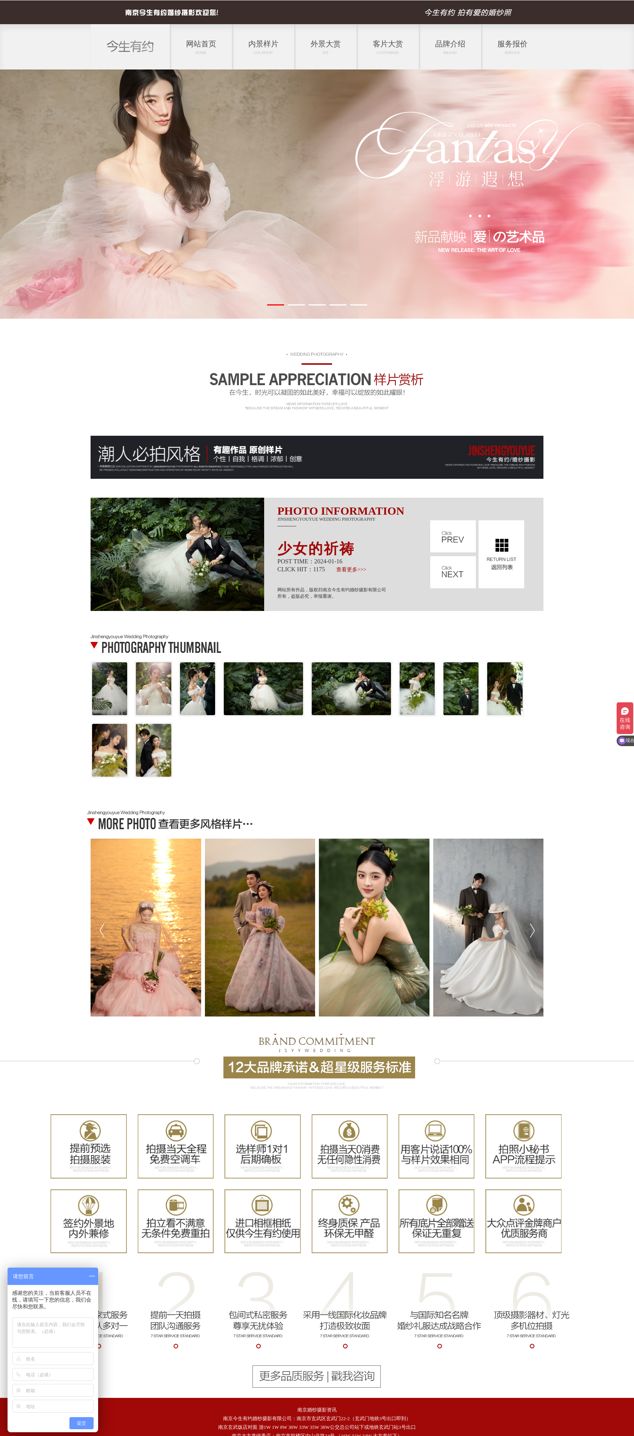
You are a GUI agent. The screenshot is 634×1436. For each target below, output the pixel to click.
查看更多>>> (351, 569)
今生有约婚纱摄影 (252, 1418)
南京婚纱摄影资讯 (317, 1410)
